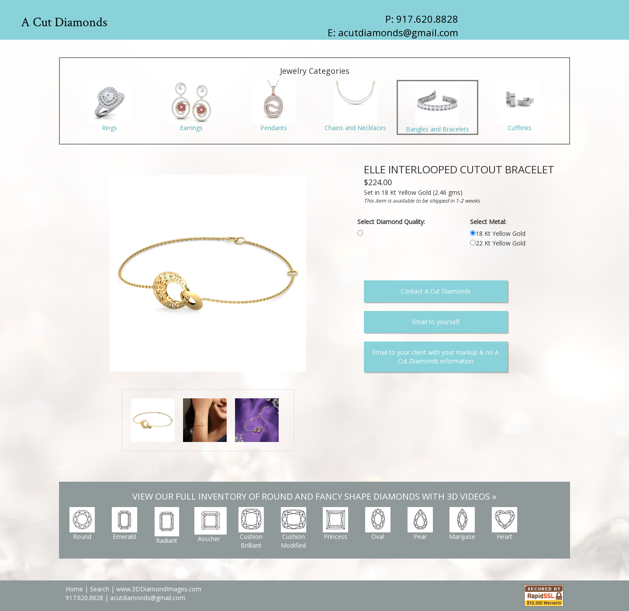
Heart (504, 524)
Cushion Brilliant (251, 528)
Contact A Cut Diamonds (436, 291)
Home (74, 589)
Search (99, 589)
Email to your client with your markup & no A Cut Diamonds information (435, 356)
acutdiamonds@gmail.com (398, 32)
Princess (335, 524)
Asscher (210, 525)
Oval (378, 524)
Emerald (124, 524)
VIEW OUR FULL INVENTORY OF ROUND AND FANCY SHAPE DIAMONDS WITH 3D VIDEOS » (314, 496)
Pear (420, 524)
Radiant (167, 526)
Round (82, 524)
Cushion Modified (293, 528)
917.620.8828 (85, 598)
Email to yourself (436, 322)
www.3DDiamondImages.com (158, 589)
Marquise (462, 524)
